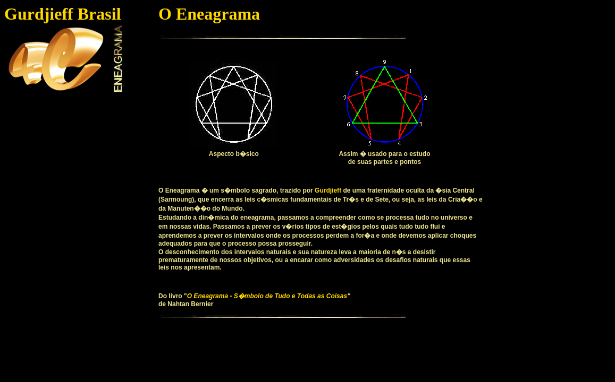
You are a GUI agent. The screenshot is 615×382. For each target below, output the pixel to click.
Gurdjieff (328, 190)
